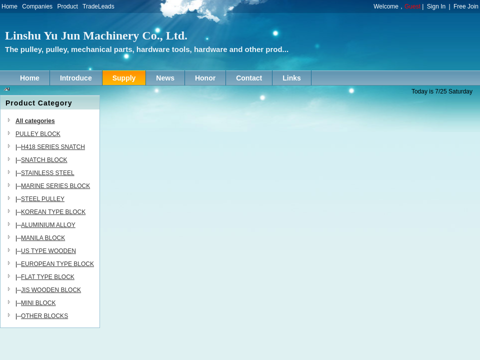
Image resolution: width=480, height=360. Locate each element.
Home (10, 6)
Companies (37, 6)
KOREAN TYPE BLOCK (53, 212)
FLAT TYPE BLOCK (47, 277)
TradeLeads (98, 6)
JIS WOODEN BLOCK (51, 290)
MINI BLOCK (38, 303)
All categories (35, 121)
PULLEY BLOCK (38, 134)
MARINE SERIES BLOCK (55, 186)
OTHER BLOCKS (44, 316)
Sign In (436, 6)
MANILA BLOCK (43, 238)
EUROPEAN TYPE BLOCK (57, 264)
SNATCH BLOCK (44, 160)
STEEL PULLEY (42, 199)
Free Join (466, 6)
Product (67, 6)
